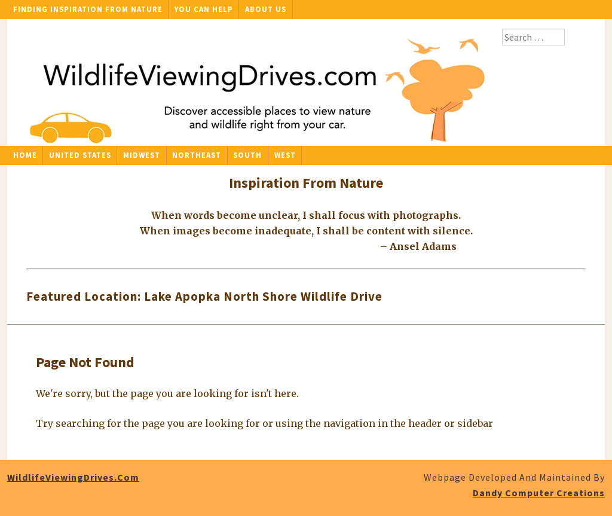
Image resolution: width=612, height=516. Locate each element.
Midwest (141, 155)
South (247, 155)
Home (25, 155)
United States (80, 155)
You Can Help (204, 9)
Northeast (196, 155)
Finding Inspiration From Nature (88, 9)
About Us (265, 9)
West (285, 155)
